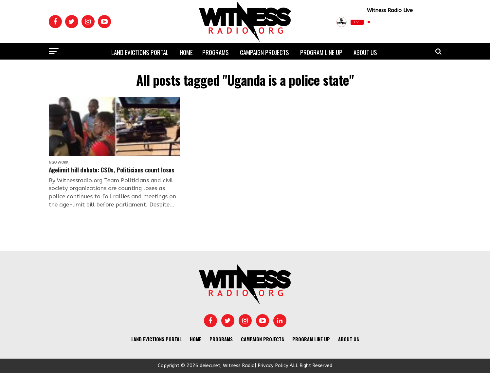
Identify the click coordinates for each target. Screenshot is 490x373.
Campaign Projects (264, 52)
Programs (215, 52)
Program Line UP (321, 52)
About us (365, 52)
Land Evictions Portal (140, 52)
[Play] (409, 22)
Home (186, 52)
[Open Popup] (439, 22)
